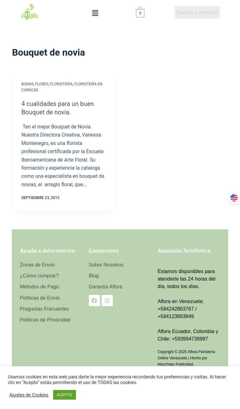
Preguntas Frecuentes (44, 308)
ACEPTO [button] (64, 394)
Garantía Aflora (105, 286)
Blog (94, 275)
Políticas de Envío (40, 297)
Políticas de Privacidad (45, 319)
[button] (95, 13)
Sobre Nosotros (106, 264)
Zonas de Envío (37, 264)
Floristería (61, 84)
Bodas (27, 84)
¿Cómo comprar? (39, 275)
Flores (41, 84)
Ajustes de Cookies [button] (28, 395)
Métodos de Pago (39, 286)
